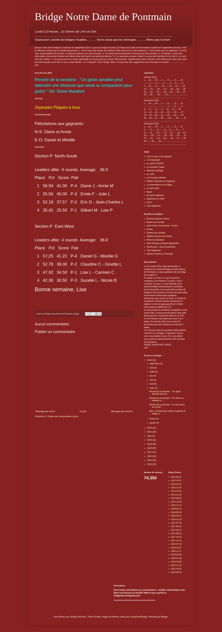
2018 (149, 448)
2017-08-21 (176, 533)
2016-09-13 (176, 516)
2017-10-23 (176, 537)
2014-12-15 (176, 494)
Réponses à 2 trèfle (156, 199)
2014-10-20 (176, 491)
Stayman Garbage (155, 170)
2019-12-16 (176, 565)
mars (152, 388)
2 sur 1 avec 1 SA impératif (159, 156)
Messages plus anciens (122, 411)
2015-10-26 (176, 502)
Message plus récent (45, 411)
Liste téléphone (154, 206)
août (152, 368)
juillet (152, 372)
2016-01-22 (176, 509)
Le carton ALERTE (155, 163)
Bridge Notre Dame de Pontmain (103, 16)
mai (152, 380)
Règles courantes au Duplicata (161, 181)
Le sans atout (153, 188)
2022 (149, 432)
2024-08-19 (176, 572)
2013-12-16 (176, 487)
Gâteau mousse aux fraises (159, 236)
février (153, 418)
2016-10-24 (176, 519)
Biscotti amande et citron (158, 218)
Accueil (83, 411)
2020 (149, 440)
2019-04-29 (176, 554)
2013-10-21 (176, 480)
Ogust (149, 192)
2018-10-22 (176, 547)
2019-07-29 (176, 558)
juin (151, 376)
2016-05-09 (176, 512)
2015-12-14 (176, 505)
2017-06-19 (176, 530)
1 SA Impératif (153, 160)
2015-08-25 (176, 498)
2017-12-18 (176, 540)
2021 (149, 436)
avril (152, 384)
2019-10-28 (176, 561)
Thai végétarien (154, 250)
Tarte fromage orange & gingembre (163, 243)
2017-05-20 (176, 526)
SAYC (149, 202)
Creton (150, 229)
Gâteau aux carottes (156, 233)
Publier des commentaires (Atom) (63, 416)
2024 (149, 360)
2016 (149, 456)
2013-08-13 (176, 477)
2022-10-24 (176, 569)
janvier (153, 423)
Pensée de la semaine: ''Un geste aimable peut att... (165, 392)
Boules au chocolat (155, 222)
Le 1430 (150, 174)
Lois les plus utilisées (156, 177)
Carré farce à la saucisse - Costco (162, 225)
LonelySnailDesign (138, 617)
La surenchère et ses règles (159, 185)
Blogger (164, 617)
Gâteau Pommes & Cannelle (160, 254)
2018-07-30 (176, 544)
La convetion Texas (155, 167)
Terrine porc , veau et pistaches (161, 247)
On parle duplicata (155, 195)
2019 (149, 444)
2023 (149, 428)
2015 (149, 460)
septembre (155, 363)
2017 (149, 452)
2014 (149, 464)
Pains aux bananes (155, 240)
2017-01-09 (176, 523)
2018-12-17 (176, 551)
